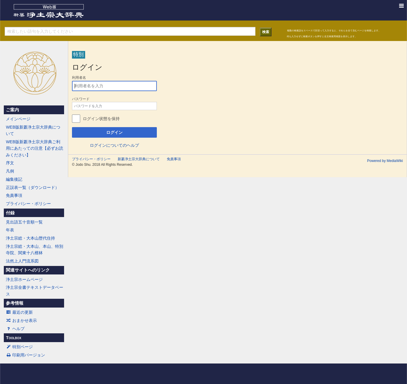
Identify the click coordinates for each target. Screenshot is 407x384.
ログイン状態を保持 (101, 118)
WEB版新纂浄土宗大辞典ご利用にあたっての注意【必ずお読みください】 (34, 148)
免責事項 (14, 195)
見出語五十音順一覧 (24, 222)
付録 (10, 213)
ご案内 (12, 109)
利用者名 (79, 78)
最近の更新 (19, 312)
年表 (10, 230)
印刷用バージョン (25, 355)
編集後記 (14, 179)
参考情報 (14, 303)
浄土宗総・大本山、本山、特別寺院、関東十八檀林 (34, 249)
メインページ (18, 119)
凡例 (10, 171)
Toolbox (13, 337)
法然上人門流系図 (22, 261)
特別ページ (19, 346)
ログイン (114, 132)
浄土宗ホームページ (24, 279)
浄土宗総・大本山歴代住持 (30, 238)
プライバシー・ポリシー (28, 203)
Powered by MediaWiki (385, 161)
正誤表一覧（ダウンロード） (32, 187)
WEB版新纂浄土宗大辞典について (33, 130)
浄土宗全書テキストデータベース (34, 290)
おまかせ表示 (21, 320)
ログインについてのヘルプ (114, 145)
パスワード (81, 99)
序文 (10, 163)
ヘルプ (15, 328)
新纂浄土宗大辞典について (139, 159)
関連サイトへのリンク (28, 270)
